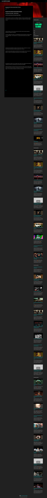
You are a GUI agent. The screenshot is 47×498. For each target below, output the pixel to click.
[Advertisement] (18, 25)
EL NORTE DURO (6, 1)
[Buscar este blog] (43, 1)
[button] (5, 9)
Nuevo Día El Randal (36, 141)
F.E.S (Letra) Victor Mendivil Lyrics (37, 291)
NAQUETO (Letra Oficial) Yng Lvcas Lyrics (38, 338)
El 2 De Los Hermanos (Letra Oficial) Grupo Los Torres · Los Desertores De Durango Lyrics (38, 55)
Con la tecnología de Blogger (23, 495)
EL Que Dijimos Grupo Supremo (37, 239)
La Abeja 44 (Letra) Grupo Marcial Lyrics (38, 67)
